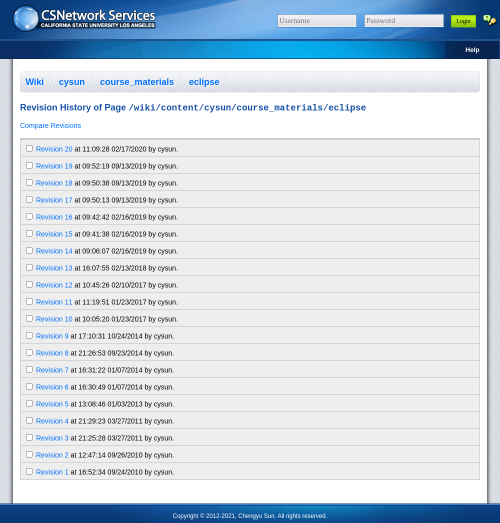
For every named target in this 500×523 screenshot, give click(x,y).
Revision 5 (52, 406)
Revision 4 (52, 422)
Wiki (35, 82)
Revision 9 (52, 338)
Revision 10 (54, 320)
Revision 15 (54, 236)
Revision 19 (54, 168)
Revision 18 (54, 184)
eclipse (204, 82)
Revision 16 (54, 218)
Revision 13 (54, 270)
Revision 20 (54, 150)
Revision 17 (54, 202)
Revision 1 (52, 474)
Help (473, 50)
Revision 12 (54, 286)
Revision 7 (52, 372)
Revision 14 (54, 252)
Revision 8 (52, 354)
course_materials (137, 82)
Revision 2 (52, 456)
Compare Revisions (50, 127)
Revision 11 (54, 304)
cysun (72, 82)
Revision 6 (52, 388)
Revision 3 (52, 440)
